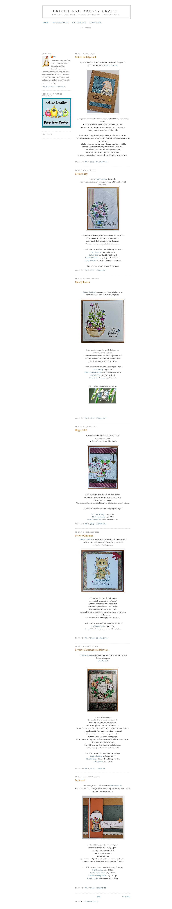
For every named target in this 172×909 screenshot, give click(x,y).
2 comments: (101, 888)
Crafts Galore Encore (97, 378)
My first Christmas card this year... (92, 649)
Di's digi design (91, 759)
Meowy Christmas (84, 535)
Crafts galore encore (98, 626)
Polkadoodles (98, 762)
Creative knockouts (94, 878)
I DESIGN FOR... (96, 23)
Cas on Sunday (98, 369)
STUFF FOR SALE (79, 23)
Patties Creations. (111, 65)
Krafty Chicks (95, 375)
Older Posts (126, 896)
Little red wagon (96, 756)
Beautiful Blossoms (92, 258)
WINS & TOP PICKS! (60, 23)
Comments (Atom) (91, 901)
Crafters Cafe (93, 255)
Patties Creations (101, 179)
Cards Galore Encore (97, 873)
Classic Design (90, 260)
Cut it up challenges (98, 514)
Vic (54, 56)
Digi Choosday (96, 252)
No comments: (102, 162)
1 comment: (101, 768)
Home (99, 896)
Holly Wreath (102, 661)
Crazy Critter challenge (93, 629)
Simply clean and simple (93, 372)
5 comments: (101, 524)
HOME (46, 23)
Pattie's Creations (89, 292)
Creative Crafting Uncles (97, 876)
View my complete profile (53, 86)
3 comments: (101, 270)
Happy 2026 (81, 430)
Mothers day (81, 173)
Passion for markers (94, 520)
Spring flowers (82, 282)
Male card (80, 780)
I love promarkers (98, 517)
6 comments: (101, 418)
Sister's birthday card (85, 57)
